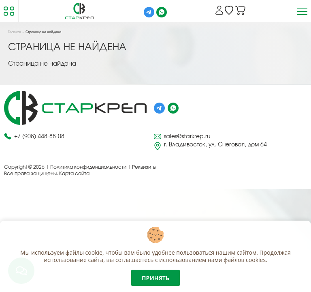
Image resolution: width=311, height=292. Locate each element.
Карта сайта (74, 173)
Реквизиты (144, 167)
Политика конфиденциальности (88, 167)
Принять (155, 278)
